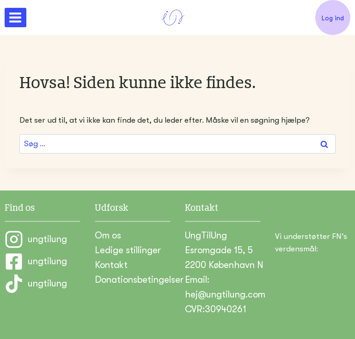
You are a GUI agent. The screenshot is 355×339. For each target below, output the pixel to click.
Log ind (333, 18)
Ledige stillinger (128, 250)
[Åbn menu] (15, 17)
